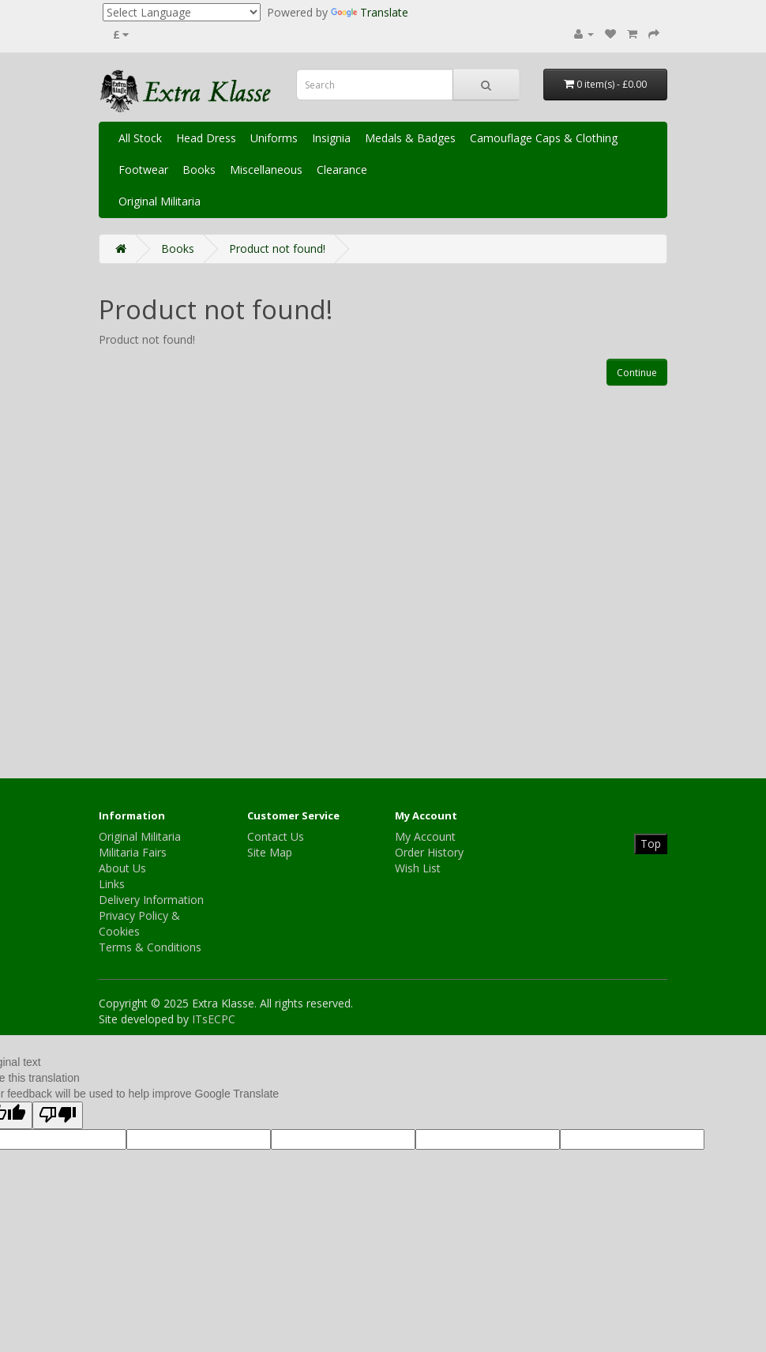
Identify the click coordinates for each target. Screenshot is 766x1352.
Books (199, 169)
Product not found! (277, 248)
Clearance (342, 169)
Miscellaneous (266, 169)
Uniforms (274, 137)
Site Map (269, 852)
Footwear (143, 169)
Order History (429, 852)
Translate (369, 12)
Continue (637, 372)
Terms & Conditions (150, 947)
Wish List (418, 868)
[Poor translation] (57, 1115)
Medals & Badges (410, 137)
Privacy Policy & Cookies (139, 923)
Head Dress (206, 137)
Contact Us (275, 836)
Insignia (331, 137)
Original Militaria (159, 201)
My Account (425, 836)
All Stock (140, 137)
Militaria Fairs (133, 852)
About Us (122, 868)
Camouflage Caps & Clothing (544, 137)
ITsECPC (213, 1018)
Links (112, 883)
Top (650, 843)
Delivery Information (151, 899)
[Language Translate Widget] (182, 12)
